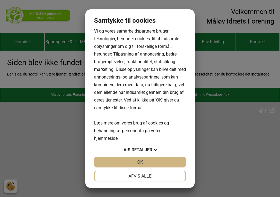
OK (140, 162)
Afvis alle (140, 176)
